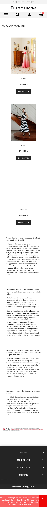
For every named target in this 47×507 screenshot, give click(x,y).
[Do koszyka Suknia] (23, 91)
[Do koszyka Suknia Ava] (23, 222)
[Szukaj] (17, 14)
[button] (6, 15)
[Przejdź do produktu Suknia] (23, 56)
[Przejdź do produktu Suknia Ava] (23, 188)
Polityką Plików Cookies (17, 500)
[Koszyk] (41, 14)
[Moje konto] (29, 15)
